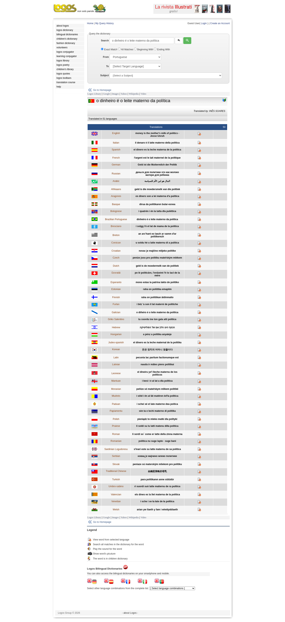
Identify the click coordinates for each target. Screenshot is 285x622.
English (116, 133)
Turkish (116, 479)
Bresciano (116, 226)
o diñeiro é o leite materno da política (157, 312)
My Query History (104, 23)
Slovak (116, 464)
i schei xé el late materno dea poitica (157, 404)
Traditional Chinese (116, 471)
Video (143, 93)
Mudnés (116, 396)
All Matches (126, 49)
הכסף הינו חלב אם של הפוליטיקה (157, 327)
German (116, 164)
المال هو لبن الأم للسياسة (157, 181)
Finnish (116, 297)
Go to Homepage (102, 90)
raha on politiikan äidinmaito (157, 297)
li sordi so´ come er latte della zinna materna (157, 434)
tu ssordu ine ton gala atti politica (157, 319)
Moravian (116, 389)
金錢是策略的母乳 (157, 471)
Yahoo (124, 93)
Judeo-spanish (116, 342)
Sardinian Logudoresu (116, 449)
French (116, 157)
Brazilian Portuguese (116, 219)
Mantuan (116, 380)
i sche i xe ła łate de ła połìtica (157, 501)
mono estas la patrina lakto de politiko (157, 282)
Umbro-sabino (116, 486)
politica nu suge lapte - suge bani (157, 441)
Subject (104, 75)
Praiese (116, 426)
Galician (116, 312)
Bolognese (116, 211)
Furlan (116, 304)
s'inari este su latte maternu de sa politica (157, 449)
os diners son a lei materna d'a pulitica (157, 196)
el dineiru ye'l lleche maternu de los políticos (157, 373)
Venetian (116, 501)
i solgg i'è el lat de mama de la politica (157, 226)
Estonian (116, 289)
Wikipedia (134, 93)
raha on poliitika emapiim (157, 289)
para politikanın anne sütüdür (157, 479)
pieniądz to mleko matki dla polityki (157, 419)
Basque (116, 204)
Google (106, 93)
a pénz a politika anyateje (157, 334)
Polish (116, 419)
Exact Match (109, 49)
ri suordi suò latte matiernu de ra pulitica (157, 486)
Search (105, 40)
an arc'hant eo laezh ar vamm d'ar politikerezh (157, 235)
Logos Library (94, 93)
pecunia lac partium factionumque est (157, 357)
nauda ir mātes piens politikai (157, 364)
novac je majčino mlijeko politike (157, 250)
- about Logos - (130, 613)
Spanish (116, 149)
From (106, 57)
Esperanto (116, 282)
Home (90, 23)
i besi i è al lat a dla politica (157, 380)
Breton (116, 235)
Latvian (116, 364)
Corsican (116, 242)
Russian (116, 173)
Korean (116, 349)
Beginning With (144, 49)
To (107, 66)
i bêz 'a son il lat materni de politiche (157, 304)
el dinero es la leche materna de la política (157, 149)
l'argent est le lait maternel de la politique (157, 157)
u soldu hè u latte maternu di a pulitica (157, 242)
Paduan (116, 404)
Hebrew (116, 327)
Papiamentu (116, 411)
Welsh (116, 509)
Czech (116, 257)
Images (115, 93)
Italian (116, 142)
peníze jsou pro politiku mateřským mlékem (157, 257)
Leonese (116, 373)
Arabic (116, 181)
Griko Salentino (116, 319)
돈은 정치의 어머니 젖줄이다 (157, 349)
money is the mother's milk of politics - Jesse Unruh (157, 134)
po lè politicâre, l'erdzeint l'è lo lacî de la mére (157, 274)
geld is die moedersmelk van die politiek (157, 189)
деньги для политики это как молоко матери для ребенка (157, 173)
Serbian (116, 456)
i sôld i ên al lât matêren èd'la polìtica (157, 396)
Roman (116, 434)
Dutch (116, 265)
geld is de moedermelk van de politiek (157, 265)
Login (204, 23)
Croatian (116, 250)
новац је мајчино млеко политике (157, 456)
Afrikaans (116, 189)
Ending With (162, 49)
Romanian (116, 441)
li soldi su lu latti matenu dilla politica (157, 426)
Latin (116, 357)
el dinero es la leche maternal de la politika (157, 342)
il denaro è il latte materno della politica (157, 142)
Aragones (116, 196)
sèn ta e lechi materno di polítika (157, 411)
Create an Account (220, 23)
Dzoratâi (116, 272)
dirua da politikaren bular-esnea (157, 204)
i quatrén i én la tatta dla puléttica (157, 211)
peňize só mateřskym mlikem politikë (157, 389)
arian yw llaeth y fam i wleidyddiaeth (157, 509)
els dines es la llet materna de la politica (157, 494)
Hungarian (116, 334)
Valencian (116, 494)
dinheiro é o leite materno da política (157, 219)
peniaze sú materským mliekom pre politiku (157, 464)
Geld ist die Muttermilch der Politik (157, 164)
